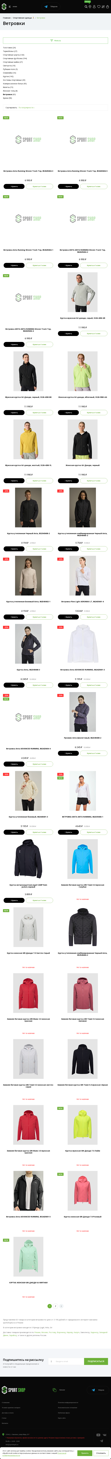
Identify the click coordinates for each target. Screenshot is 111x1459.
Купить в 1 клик (39, 186)
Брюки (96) (7, 98)
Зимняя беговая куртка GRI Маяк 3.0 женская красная (28, 1020)
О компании (5, 1402)
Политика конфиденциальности (68, 1402)
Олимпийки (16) (9, 73)
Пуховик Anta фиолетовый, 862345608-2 (82, 738)
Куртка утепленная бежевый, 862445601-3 (28, 817)
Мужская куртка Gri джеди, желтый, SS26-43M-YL (28, 465)
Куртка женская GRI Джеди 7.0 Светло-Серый (28, 953)
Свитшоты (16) (9, 65)
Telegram (50, 6)
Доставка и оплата (8, 1413)
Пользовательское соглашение (67, 1407)
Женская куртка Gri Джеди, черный (83, 465)
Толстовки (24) (9, 47)
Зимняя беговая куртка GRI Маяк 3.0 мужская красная (28, 1152)
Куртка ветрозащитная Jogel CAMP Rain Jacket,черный (28, 886)
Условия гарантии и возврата (11, 1407)
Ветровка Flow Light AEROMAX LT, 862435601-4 (82, 601)
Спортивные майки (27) (13, 62)
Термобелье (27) (10, 51)
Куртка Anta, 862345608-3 (28, 669)
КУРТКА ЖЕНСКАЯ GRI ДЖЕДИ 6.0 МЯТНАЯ (28, 1282)
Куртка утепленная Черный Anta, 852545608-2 (28, 533)
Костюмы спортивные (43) (14, 80)
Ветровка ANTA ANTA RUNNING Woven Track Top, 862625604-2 (83, 251)
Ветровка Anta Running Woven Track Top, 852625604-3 (28, 171)
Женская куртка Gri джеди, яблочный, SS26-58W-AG (82, 397)
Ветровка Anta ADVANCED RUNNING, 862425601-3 (82, 669)
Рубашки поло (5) (10, 69)
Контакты (5, 1423)
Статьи (4, 1418)
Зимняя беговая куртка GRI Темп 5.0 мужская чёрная (82, 1085)
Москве (44, 1332)
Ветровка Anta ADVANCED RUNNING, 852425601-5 (28, 1216)
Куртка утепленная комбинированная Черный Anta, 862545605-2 (82, 534)
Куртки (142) (8, 76)
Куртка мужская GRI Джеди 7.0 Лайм (82, 1151)
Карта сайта (62, 1418)
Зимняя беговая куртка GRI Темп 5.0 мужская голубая (82, 886)
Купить (14, 186)
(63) (9, 94)
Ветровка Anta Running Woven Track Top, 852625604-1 (28, 250)
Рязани (37, 1332)
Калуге (76, 1332)
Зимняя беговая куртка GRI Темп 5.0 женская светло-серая (28, 1086)
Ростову (52, 1332)
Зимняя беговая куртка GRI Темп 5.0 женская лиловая (82, 1020)
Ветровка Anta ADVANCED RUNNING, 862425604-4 (28, 748)
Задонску (94, 1332)
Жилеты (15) (8, 87)
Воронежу (61, 1332)
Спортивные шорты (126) (13, 55)
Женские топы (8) (10, 91)
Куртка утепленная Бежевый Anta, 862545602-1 (28, 601)
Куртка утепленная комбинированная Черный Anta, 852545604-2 (82, 954)
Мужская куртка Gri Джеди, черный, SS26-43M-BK (28, 397)
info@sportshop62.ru (12, 1444)
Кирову (70, 1332)
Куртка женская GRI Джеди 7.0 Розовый (82, 1216)
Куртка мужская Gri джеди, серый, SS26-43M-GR (82, 318)
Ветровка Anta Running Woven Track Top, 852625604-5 (83, 171)
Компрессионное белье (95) (15, 83)
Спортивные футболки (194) (15, 58)
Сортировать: (11, 107)
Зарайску (13, 1335)
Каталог (59, 1390)
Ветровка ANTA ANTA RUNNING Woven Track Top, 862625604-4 (28, 330)
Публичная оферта (64, 1413)
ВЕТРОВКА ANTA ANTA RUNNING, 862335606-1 (82, 817)
